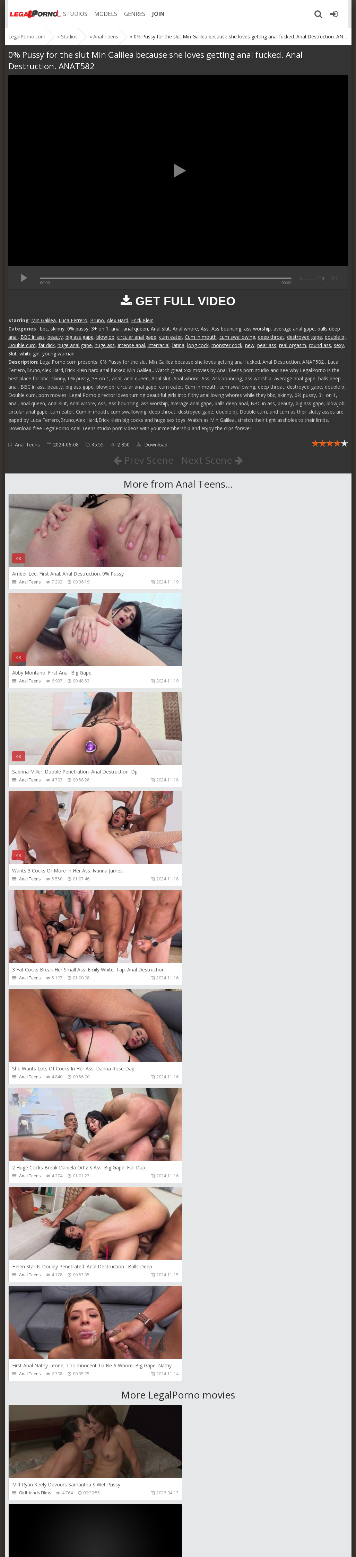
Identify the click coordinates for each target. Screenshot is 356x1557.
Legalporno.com (33, 14)
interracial (159, 345)
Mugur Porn (30, 1394)
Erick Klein (142, 320)
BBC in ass (32, 337)
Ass (205, 328)
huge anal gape (75, 345)
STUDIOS (72, 14)
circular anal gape (136, 337)
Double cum (22, 345)
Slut (12, 353)
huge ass (105, 345)
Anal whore (185, 328)
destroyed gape (304, 337)
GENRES (131, 14)
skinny (57, 328)
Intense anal (131, 345)
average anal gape (294, 328)
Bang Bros (29, 1493)
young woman (58, 353)
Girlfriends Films (35, 1097)
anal (116, 328)
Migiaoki (27, 1196)
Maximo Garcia (205, 1295)
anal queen (135, 328)
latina (178, 345)
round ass (320, 345)
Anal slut (160, 328)
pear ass (266, 345)
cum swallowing (237, 337)
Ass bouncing (226, 328)
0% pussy (77, 328)
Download (152, 444)
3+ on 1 (99, 328)
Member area (57, 1524)
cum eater (170, 337)
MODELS (103, 14)
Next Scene (212, 460)
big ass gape (80, 337)
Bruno (97, 320)
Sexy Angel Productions (213, 1196)
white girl (29, 353)
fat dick (46, 345)
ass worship (257, 328)
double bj (335, 337)
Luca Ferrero (73, 320)
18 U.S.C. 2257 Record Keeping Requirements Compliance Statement (229, 1545)
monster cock (226, 345)
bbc (44, 328)
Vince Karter (31, 1295)
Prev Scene (143, 460)
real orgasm (292, 345)
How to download (106, 1524)
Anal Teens (27, 444)
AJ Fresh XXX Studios (210, 1097)
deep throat (271, 337)
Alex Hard (117, 320)
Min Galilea (43, 320)
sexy (339, 345)
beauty (55, 337)
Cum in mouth (201, 337)
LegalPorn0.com (59, 1545)
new (249, 345)
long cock (198, 345)
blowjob (105, 337)
